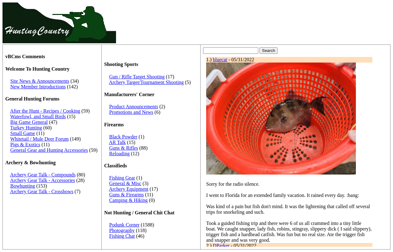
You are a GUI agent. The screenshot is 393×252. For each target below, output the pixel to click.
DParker (221, 245)
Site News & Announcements (39, 81)
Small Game (22, 133)
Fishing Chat (122, 236)
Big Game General (29, 122)
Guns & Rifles (123, 148)
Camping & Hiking (128, 200)
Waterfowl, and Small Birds (38, 116)
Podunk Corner (124, 224)
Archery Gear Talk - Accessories (42, 180)
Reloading (119, 153)
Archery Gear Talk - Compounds (42, 174)
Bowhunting (22, 186)
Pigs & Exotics (25, 144)
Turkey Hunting (26, 127)
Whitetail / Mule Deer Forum (39, 139)
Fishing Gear (122, 177)
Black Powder (123, 136)
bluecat (220, 59)
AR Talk (117, 142)
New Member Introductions (38, 86)
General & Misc (125, 183)
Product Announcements (133, 106)
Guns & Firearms (126, 194)
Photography (122, 230)
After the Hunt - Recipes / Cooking (45, 111)
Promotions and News (131, 112)
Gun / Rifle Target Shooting (137, 76)
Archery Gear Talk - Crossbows (41, 191)
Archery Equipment (128, 189)
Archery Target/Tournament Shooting (146, 82)
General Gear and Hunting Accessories (49, 150)
